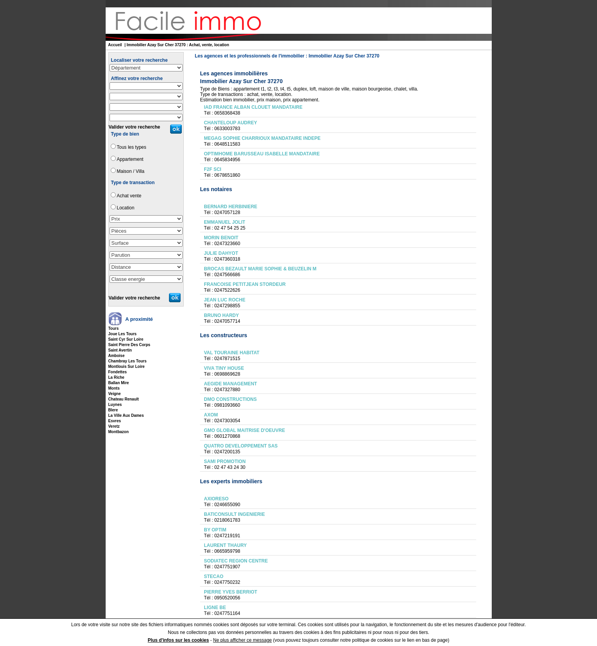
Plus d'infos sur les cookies (178, 640)
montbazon (118, 432)
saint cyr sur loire (126, 339)
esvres (114, 421)
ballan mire (118, 383)
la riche (116, 377)
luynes (115, 404)
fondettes (117, 372)
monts (114, 388)
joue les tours (122, 334)
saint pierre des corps (129, 345)
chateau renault (123, 399)
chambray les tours (127, 361)
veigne (114, 394)
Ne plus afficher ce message (242, 640)
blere (113, 410)
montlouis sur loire (126, 366)
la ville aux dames (126, 415)
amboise (116, 355)
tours (113, 328)
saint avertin (120, 350)
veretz (114, 426)
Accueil (115, 45)
